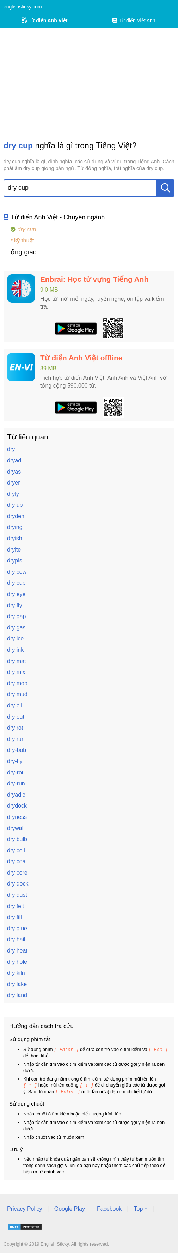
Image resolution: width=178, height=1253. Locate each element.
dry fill (14, 917)
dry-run (16, 783)
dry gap (16, 616)
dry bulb (17, 839)
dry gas (16, 628)
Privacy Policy (24, 1208)
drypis (14, 561)
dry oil (14, 705)
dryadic (16, 795)
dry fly (14, 605)
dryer (13, 483)
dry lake (17, 984)
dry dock (17, 884)
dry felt (15, 906)
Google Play (69, 1208)
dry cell (16, 850)
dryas (14, 472)
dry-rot (15, 772)
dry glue (17, 928)
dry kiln (16, 973)
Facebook (109, 1208)
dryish (14, 538)
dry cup (16, 583)
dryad (14, 460)
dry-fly (15, 761)
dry (11, 449)
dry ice (15, 638)
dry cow (16, 572)
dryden (15, 516)
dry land (17, 995)
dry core (17, 873)
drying (15, 527)
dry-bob (16, 750)
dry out (15, 717)
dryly (13, 494)
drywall (16, 828)
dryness (17, 817)
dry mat (16, 661)
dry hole (17, 962)
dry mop (17, 683)
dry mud (17, 694)
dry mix (16, 672)
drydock (17, 806)
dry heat (17, 951)
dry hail (16, 939)
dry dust (17, 895)
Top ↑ (140, 1208)
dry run (16, 739)
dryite (14, 550)
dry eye (16, 594)
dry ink (15, 650)
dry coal (17, 861)
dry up (15, 505)
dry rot (15, 728)
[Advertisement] (89, 84)
